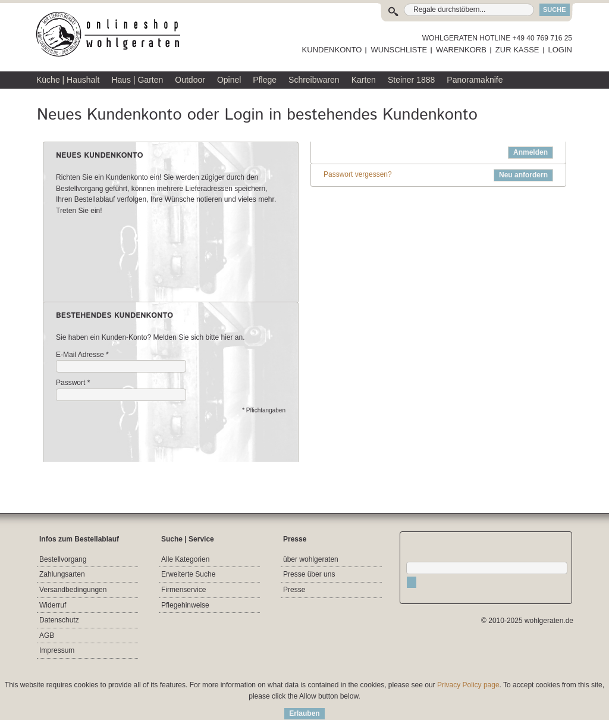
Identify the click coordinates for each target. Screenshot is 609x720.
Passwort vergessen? (358, 174)
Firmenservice (183, 590)
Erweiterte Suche (188, 574)
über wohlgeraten (310, 559)
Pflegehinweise (185, 605)
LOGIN (560, 49)
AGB (46, 635)
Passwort (70, 383)
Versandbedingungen (72, 590)
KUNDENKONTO (332, 49)
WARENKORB (461, 49)
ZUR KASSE (517, 49)
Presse (294, 590)
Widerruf (52, 605)
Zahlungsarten (62, 574)
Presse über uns (309, 574)
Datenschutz (59, 620)
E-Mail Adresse (80, 355)
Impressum (56, 650)
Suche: (396, 10)
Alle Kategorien (185, 559)
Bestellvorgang (62, 559)
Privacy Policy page (468, 685)
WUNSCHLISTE (399, 49)
